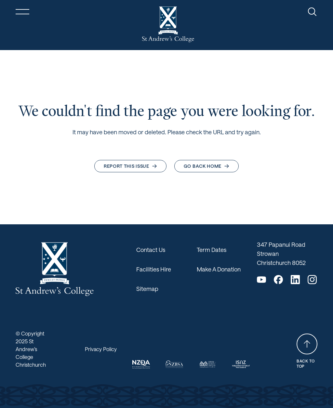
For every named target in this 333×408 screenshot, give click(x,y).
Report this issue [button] (130, 166)
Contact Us (150, 249)
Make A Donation (219, 269)
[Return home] (168, 24)
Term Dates (211, 249)
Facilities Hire (153, 269)
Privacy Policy (101, 349)
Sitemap (147, 288)
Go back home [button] (206, 166)
